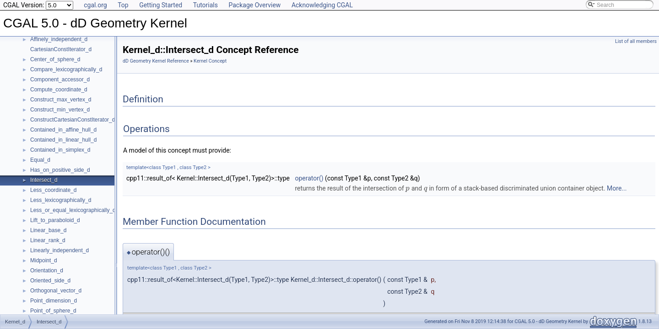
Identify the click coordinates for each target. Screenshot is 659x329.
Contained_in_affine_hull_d (63, 130)
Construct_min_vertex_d (60, 109)
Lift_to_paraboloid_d (55, 220)
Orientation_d (46, 270)
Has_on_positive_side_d (60, 170)
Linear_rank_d (47, 240)
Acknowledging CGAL (322, 5)
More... (617, 188)
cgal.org (95, 5)
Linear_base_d (48, 230)
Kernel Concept (210, 61)
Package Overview (254, 5)
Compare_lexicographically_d (66, 69)
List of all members (636, 41)
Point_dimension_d (53, 300)
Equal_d (40, 160)
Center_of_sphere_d (55, 59)
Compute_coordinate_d (58, 89)
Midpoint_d (43, 260)
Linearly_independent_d (59, 250)
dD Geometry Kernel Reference (156, 61)
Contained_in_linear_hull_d (63, 140)
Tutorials (205, 5)
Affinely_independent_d (58, 39)
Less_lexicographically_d (60, 200)
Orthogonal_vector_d (55, 290)
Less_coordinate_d (53, 190)
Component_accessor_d (60, 79)
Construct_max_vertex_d (60, 99)
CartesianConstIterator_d (61, 49)
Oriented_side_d (50, 280)
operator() (309, 178)
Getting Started (160, 5)
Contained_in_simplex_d (60, 150)
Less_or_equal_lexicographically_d (73, 210)
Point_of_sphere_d (53, 311)
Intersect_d (43, 180)
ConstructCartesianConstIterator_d (72, 120)
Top (123, 5)
